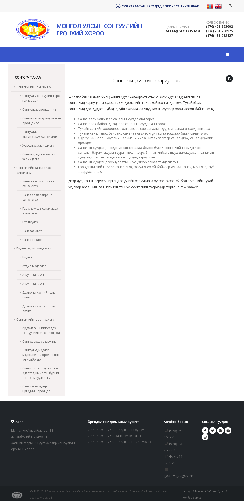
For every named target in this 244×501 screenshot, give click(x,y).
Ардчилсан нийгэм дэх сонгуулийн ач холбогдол (41, 330)
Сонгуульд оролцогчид (39, 109)
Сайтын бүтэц (216, 489)
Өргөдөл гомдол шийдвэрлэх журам (118, 430)
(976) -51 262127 (219, 35)
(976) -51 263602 (219, 26)
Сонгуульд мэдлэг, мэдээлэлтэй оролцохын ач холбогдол (40, 355)
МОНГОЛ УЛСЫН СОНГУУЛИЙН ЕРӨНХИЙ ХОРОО (99, 29)
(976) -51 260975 (219, 31)
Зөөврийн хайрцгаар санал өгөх (38, 183)
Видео (27, 257)
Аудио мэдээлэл (34, 266)
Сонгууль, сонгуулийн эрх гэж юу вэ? (41, 98)
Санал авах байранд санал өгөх (37, 197)
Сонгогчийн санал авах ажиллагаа (33, 170)
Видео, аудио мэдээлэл (33, 248)
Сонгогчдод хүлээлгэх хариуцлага (38, 156)
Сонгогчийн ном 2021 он (34, 87)
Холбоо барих (217, 22)
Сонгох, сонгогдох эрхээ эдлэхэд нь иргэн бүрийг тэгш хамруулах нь (40, 373)
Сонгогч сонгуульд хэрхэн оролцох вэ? (41, 120)
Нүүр (188, 489)
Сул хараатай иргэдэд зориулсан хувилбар (157, 6)
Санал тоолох (32, 240)
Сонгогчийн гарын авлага (35, 319)
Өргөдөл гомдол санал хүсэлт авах (117, 436)
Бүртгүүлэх (30, 222)
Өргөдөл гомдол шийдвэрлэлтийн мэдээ (122, 442)
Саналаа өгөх (32, 231)
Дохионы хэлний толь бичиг (38, 294)
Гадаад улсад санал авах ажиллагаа (40, 210)
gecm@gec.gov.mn (180, 474)
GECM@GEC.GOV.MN (183, 31)
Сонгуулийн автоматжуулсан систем (39, 134)
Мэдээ (199, 489)
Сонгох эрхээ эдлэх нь (39, 341)
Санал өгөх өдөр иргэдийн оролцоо (36, 388)
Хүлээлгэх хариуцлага (38, 145)
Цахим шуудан (177, 27)
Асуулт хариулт (33, 275)
